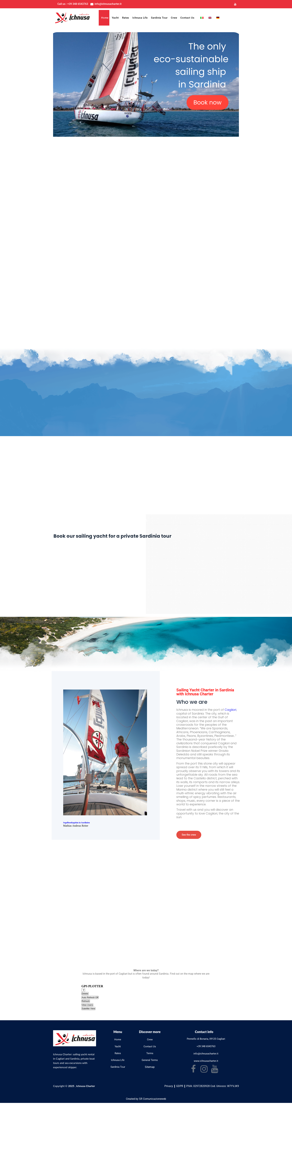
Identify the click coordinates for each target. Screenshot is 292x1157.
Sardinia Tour (159, 17)
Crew (174, 17)
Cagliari (230, 711)
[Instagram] (228, 4)
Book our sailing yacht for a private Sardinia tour (119, 537)
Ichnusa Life (140, 17)
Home (105, 17)
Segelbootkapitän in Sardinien (77, 824)
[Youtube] (235, 4)
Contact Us (187, 17)
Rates (125, 17)
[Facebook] (221, 4)
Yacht (115, 17)
